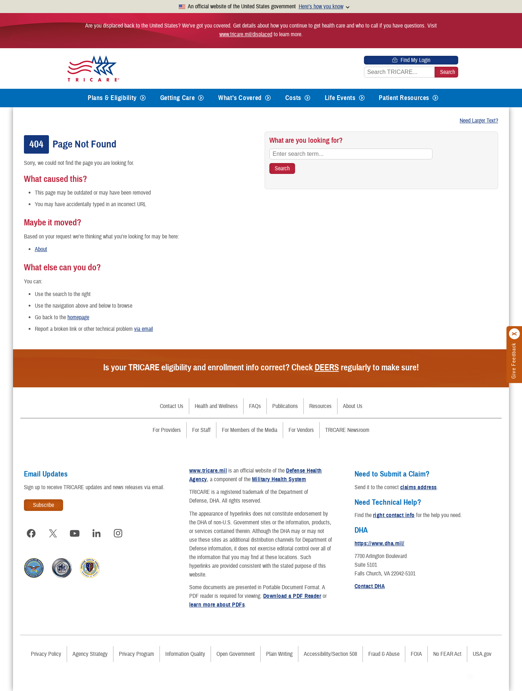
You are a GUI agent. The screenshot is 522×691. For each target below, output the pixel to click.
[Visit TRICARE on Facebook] (31, 533)
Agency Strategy (90, 654)
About (41, 249)
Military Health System (279, 479)
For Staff (201, 430)
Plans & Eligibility (112, 98)
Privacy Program (136, 654)
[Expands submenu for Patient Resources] (435, 98)
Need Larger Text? (479, 120)
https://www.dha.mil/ (380, 543)
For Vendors (301, 430)
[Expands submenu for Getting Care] (200, 98)
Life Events (340, 98)
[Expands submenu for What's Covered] (268, 98)
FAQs (255, 406)
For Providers (167, 430)
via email (143, 329)
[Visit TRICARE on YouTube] (74, 533)
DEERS (327, 367)
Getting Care (177, 98)
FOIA (416, 654)
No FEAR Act (447, 654)
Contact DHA (370, 586)
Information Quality (185, 654)
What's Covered (240, 98)
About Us (352, 406)
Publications (285, 406)
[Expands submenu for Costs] (307, 98)
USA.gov (482, 654)
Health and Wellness (216, 406)
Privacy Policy (46, 654)
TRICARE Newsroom (347, 430)
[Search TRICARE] (282, 168)
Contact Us (171, 406)
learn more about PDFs (217, 604)
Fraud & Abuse (383, 654)
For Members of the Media (249, 430)
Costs (293, 98)
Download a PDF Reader (292, 596)
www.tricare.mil (208, 470)
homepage (78, 317)
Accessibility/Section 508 (330, 654)
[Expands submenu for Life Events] (361, 98)
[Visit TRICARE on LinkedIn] (96, 533)
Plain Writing (279, 654)
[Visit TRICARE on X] (53, 533)
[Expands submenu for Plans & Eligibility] (142, 98)
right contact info (394, 515)
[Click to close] (514, 334)
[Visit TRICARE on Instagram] (118, 533)
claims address (418, 487)
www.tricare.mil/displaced (245, 34)
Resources (320, 406)
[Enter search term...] (350, 154)
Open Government (235, 654)
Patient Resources (404, 98)
